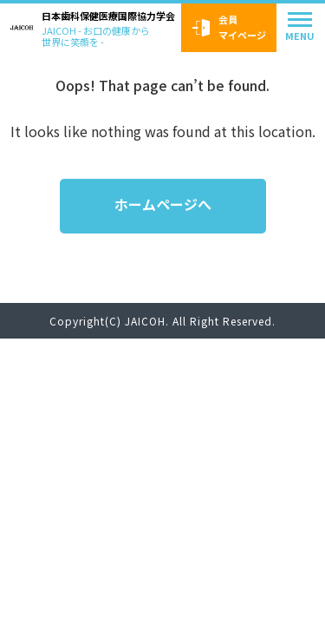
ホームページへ (162, 204)
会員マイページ (229, 27)
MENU (300, 36)
